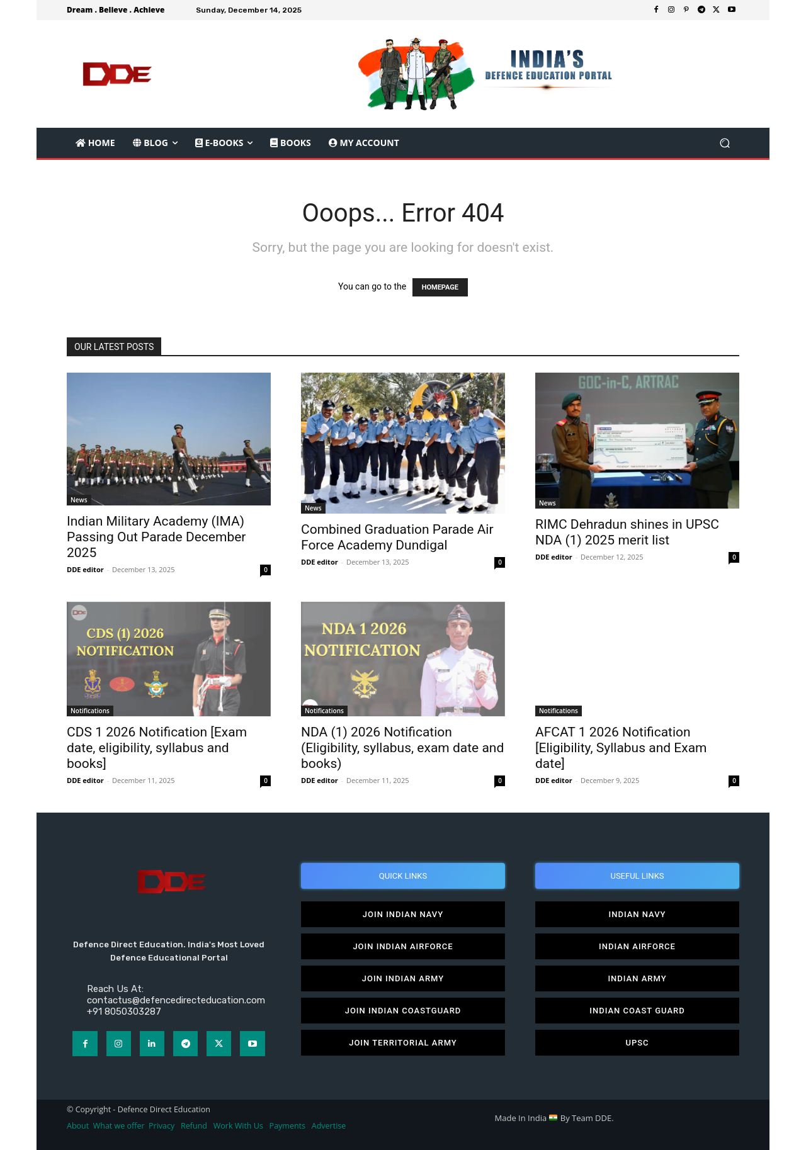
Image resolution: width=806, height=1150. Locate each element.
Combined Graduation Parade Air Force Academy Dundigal (397, 537)
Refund (194, 1125)
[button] (724, 143)
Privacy (162, 1125)
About (78, 1125)
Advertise (329, 1125)
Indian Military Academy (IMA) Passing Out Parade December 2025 (156, 537)
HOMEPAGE (440, 287)
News (79, 499)
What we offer (119, 1125)
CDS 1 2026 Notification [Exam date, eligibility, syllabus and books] (157, 747)
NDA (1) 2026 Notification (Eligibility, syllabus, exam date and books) (402, 747)
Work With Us (238, 1125)
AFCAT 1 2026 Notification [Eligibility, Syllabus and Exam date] (621, 747)
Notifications (90, 710)
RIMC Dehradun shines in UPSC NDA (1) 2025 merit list (627, 532)
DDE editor (85, 569)
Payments (287, 1125)
